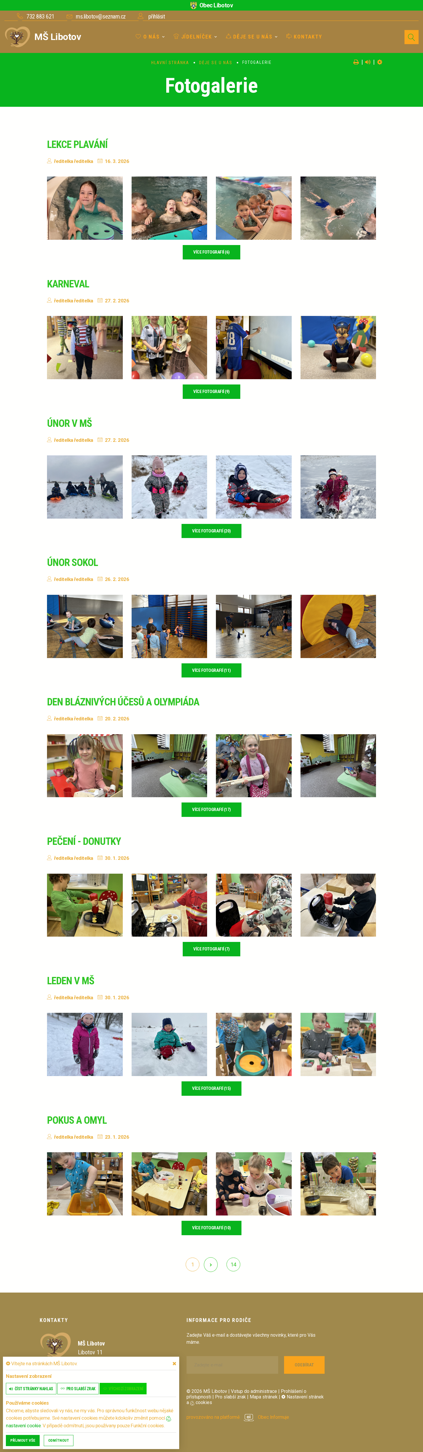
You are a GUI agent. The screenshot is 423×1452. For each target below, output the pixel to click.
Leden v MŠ (71, 981)
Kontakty (304, 37)
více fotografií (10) (211, 1227)
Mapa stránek (264, 1397)
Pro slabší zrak (230, 1397)
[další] (211, 1264)
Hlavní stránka (170, 62)
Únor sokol (73, 562)
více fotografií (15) (211, 1088)
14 (233, 1264)
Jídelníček (193, 37)
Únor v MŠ (70, 423)
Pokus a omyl (78, 1120)
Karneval (69, 284)
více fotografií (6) (211, 252)
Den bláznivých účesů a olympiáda (127, 702)
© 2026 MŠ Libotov (207, 1391)
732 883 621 (40, 16)
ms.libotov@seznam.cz (100, 16)
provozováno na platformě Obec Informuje (238, 1417)
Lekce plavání (78, 144)
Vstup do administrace (254, 1391)
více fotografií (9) (211, 391)
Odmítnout (58, 1440)
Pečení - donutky (85, 841)
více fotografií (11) (211, 670)
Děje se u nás (249, 37)
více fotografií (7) (211, 949)
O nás (148, 37)
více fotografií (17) (211, 809)
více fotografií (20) (211, 531)
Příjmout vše (22, 1440)
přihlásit (156, 16)
